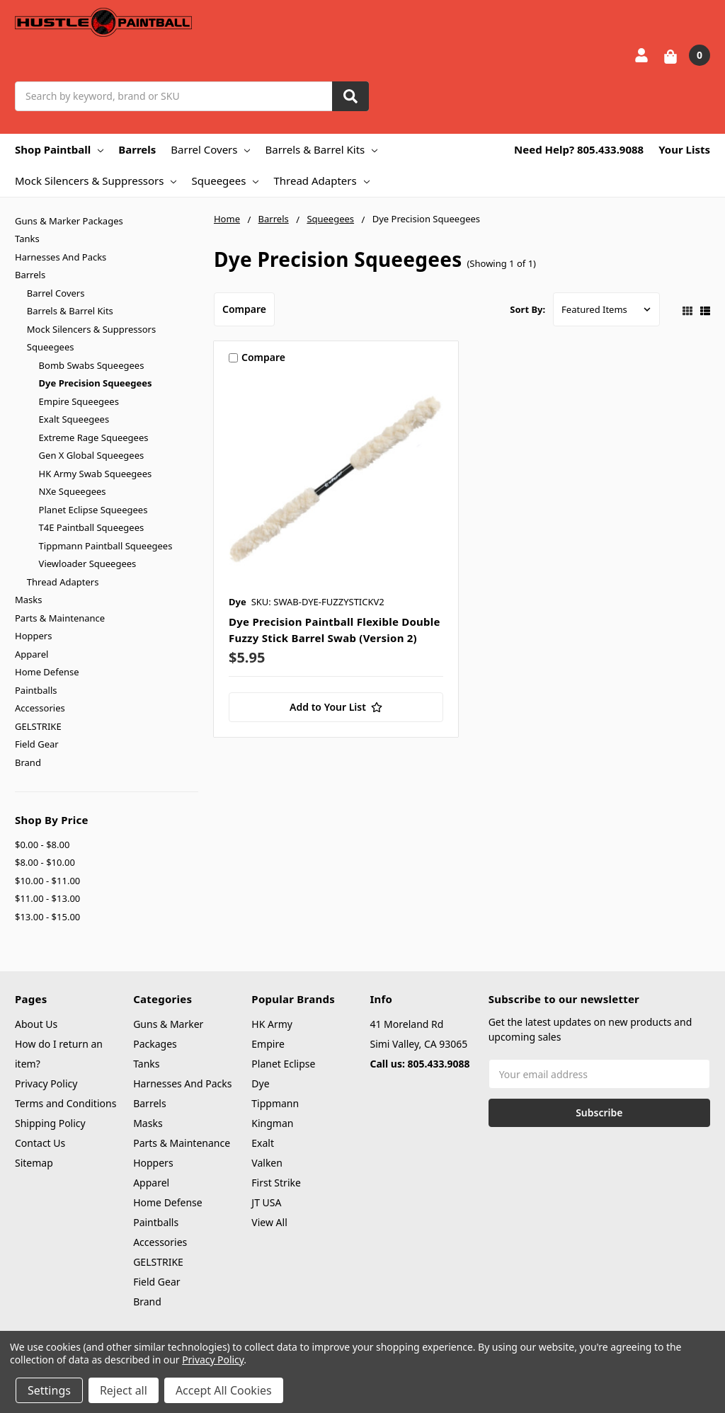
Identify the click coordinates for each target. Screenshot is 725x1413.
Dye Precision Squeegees (95, 383)
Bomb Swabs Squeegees (91, 365)
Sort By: (527, 309)
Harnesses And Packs (60, 257)
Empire (268, 1044)
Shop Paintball (59, 149)
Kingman (272, 1123)
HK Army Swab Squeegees (95, 473)
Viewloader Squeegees (88, 563)
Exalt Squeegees (74, 419)
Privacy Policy (46, 1083)
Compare (244, 309)
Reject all (123, 1390)
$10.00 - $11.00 (47, 880)
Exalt (262, 1143)
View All (269, 1222)
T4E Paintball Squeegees (91, 527)
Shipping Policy (50, 1123)
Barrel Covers (210, 149)
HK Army (271, 1024)
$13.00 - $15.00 (47, 916)
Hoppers (33, 635)
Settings (49, 1390)
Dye (260, 1083)
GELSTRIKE (38, 726)
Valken (266, 1162)
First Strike (276, 1182)
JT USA (266, 1202)
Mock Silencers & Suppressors (95, 180)
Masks (28, 599)
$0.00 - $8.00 (42, 844)
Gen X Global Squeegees (91, 455)
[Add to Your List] (336, 707)
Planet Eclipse (283, 1063)
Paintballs (36, 690)
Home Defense (47, 671)
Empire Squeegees (79, 401)
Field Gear (37, 744)
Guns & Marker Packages (69, 220)
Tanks (27, 238)
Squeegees (224, 180)
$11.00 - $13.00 (47, 898)
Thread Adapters (321, 180)
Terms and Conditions (65, 1103)
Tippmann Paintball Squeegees (106, 545)
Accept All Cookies (224, 1390)
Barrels (137, 149)
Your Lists (684, 149)
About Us (36, 1024)
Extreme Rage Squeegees (94, 437)
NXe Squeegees (72, 491)
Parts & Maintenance (60, 618)
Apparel (31, 654)
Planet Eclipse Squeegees (93, 509)
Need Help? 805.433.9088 (579, 149)
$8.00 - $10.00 (45, 862)
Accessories (40, 708)
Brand (28, 762)
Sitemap (34, 1162)
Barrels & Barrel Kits (321, 149)
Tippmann (275, 1103)
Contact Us (40, 1143)
